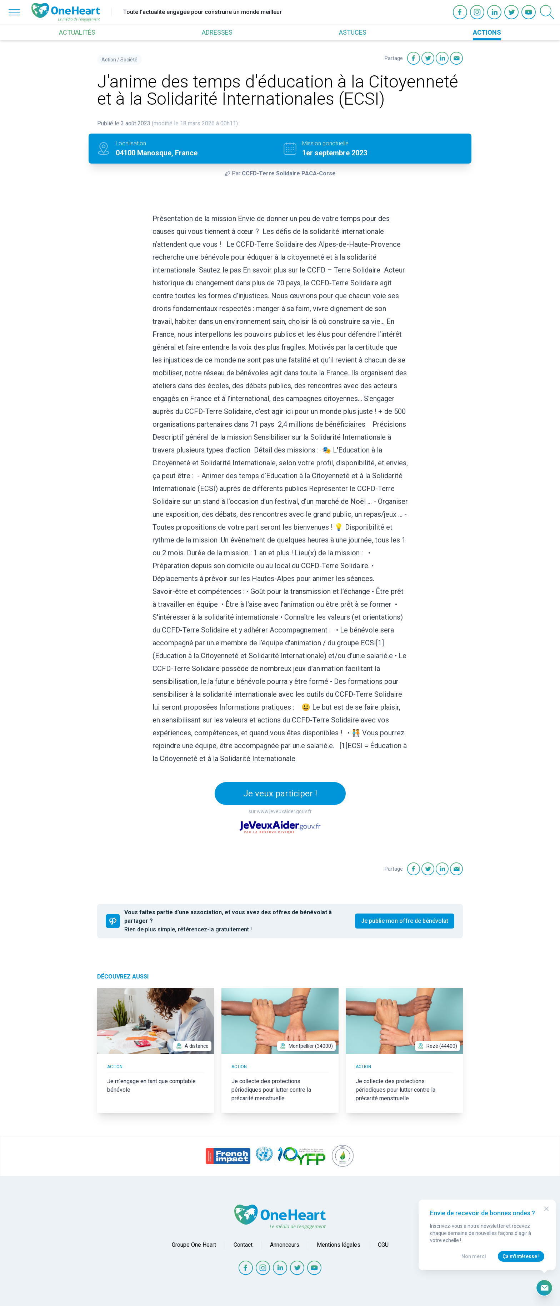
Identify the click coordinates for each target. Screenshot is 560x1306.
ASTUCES (352, 32)
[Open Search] (547, 12)
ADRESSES (217, 32)
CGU (383, 1244)
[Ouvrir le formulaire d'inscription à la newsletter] (544, 1287)
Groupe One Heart (194, 1244)
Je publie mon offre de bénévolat (404, 920)
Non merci (473, 1256)
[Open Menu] (14, 12)
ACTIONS (487, 32)
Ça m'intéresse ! (521, 1256)
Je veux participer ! (280, 794)
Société (129, 59)
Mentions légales (338, 1244)
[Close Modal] (546, 1209)
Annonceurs (284, 1244)
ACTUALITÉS (77, 32)
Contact (243, 1244)
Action (108, 59)
